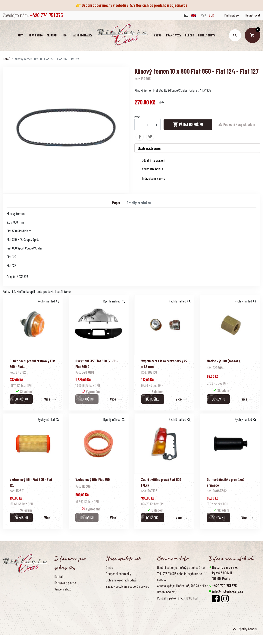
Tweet (150, 136)
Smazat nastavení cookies (227, 608)
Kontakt (59, 576)
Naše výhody (114, 592)
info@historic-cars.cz (227, 591)
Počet (137, 117)
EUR (211, 15)
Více (47, 399)
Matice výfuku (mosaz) (223, 361)
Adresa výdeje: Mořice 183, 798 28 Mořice (182, 585)
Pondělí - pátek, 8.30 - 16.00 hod (177, 598)
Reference (60, 607)
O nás (109, 567)
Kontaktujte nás (64, 601)
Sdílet (139, 136)
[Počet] (147, 124)
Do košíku (21, 399)
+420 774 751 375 (224, 585)
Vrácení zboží (62, 589)
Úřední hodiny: (166, 592)
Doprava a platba (65, 582)
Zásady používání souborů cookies (127, 586)
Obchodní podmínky (118, 573)
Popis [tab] (116, 202)
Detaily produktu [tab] (139, 202)
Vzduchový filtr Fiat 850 (92, 479)
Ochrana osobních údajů (121, 580)
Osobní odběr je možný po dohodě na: (181, 567)
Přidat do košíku (188, 124)
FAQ (56, 595)
